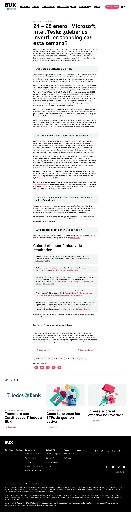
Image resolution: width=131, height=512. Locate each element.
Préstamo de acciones (33, 470)
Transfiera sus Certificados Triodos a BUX (23, 418)
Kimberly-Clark (48, 284)
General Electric (56, 270)
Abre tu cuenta (112, 6)
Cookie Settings (120, 472)
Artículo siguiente (85, 350)
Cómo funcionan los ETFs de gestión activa (63, 418)
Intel (64, 282)
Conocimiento (48, 7)
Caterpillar (70, 309)
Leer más (12, 428)
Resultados (72, 359)
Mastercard (83, 293)
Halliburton (40, 261)
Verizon (46, 270)
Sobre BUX (84, 7)
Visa (90, 293)
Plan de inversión (31, 458)
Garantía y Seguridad (66, 7)
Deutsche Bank (76, 295)
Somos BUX (50, 458)
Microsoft (39, 270)
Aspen (81, 282)
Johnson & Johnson (70, 270)
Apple (67, 293)
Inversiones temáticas (33, 454)
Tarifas (35, 7)
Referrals (67, 458)
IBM (87, 259)
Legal (79, 450)
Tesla (59, 282)
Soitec (86, 282)
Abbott (69, 282)
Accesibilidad (69, 454)
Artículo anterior (43, 350)
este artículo (75, 238)
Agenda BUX (40, 359)
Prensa (48, 466)
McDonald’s (74, 293)
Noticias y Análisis (43, 22)
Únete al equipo (52, 462)
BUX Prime (25, 7)
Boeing (75, 282)
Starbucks (39, 295)
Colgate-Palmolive (83, 309)
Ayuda (97, 7)
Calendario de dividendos (34, 466)
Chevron (62, 309)
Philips (47, 261)
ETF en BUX (29, 462)
